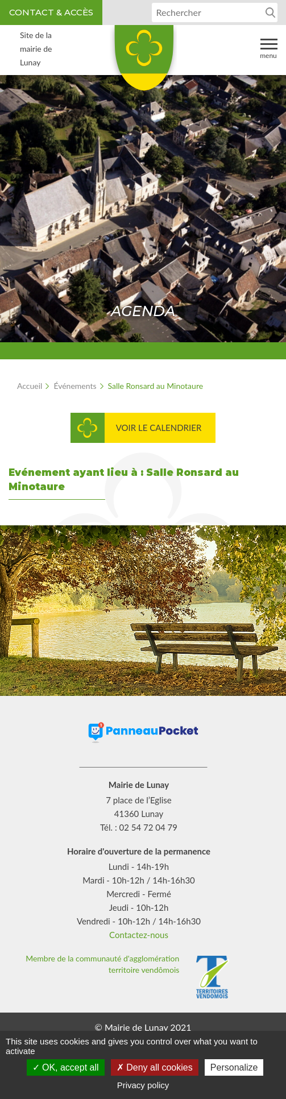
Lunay (143, 62)
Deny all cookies (155, 1067)
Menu (268, 48)
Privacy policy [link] (143, 1085)
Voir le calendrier (159, 427)
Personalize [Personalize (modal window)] (234, 1067)
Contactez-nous (138, 935)
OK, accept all (65, 1067)
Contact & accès (51, 12)
